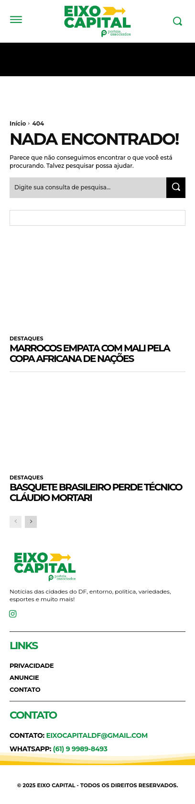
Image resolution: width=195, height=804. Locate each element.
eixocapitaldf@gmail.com (97, 735)
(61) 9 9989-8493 (80, 749)
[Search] (175, 187)
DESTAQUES (26, 339)
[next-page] (31, 522)
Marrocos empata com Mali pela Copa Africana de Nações (90, 353)
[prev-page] (16, 522)
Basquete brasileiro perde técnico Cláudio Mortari (96, 492)
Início (18, 123)
